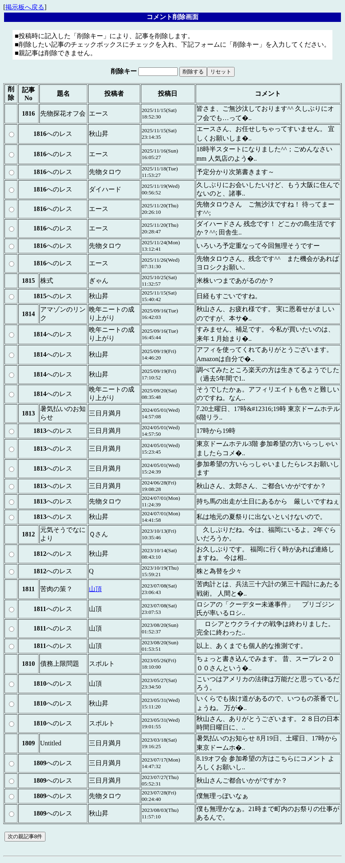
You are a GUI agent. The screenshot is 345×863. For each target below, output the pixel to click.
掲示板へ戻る (24, 7)
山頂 (95, 588)
